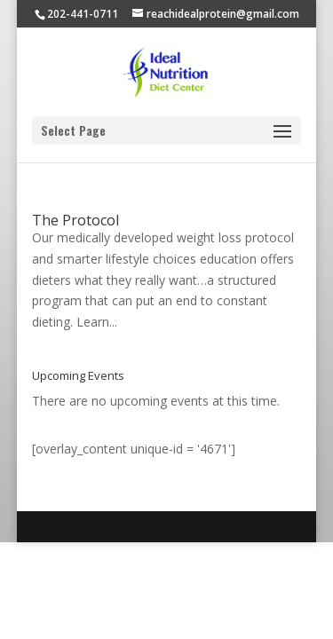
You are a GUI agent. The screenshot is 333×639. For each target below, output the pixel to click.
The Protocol (75, 220)
